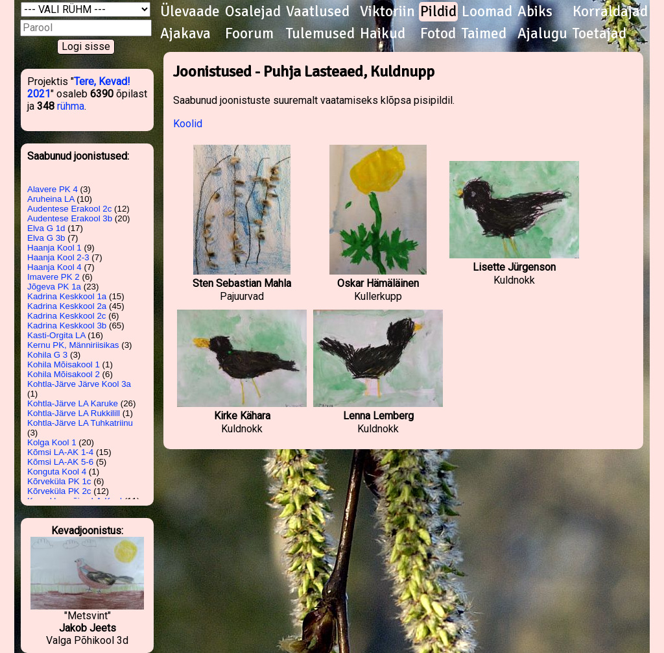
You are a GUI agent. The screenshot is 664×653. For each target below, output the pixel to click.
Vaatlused (318, 12)
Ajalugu (542, 34)
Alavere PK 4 (52, 189)
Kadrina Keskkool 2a (66, 306)
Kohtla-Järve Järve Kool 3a (79, 384)
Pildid (438, 12)
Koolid (187, 123)
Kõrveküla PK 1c (59, 481)
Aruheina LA (51, 199)
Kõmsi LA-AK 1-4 (60, 452)
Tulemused (320, 34)
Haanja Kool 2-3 (58, 257)
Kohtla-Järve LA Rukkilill (73, 413)
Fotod (438, 34)
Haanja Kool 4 (54, 267)
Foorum (249, 34)
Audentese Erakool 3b (69, 218)
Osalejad (253, 12)
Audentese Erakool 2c (69, 209)
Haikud (382, 34)
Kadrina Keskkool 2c (66, 316)
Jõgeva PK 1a (54, 286)
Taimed (484, 34)
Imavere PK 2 (53, 277)
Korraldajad (610, 12)
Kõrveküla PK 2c (59, 491)
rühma (70, 106)
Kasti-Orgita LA (56, 335)
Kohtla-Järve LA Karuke (72, 403)
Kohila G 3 (47, 355)
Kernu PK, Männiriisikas (73, 345)
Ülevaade (190, 12)
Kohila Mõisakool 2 (63, 374)
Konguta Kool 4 (56, 471)
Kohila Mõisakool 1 (63, 364)
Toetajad (599, 34)
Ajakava (185, 34)
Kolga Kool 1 (52, 442)
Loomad (487, 12)
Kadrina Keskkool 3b (66, 325)
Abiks (534, 12)
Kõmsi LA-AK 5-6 (60, 462)
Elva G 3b (46, 238)
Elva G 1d (46, 228)
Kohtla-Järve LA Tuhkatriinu (80, 423)
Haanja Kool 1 (54, 248)
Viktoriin (387, 12)
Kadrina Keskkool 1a (66, 296)
